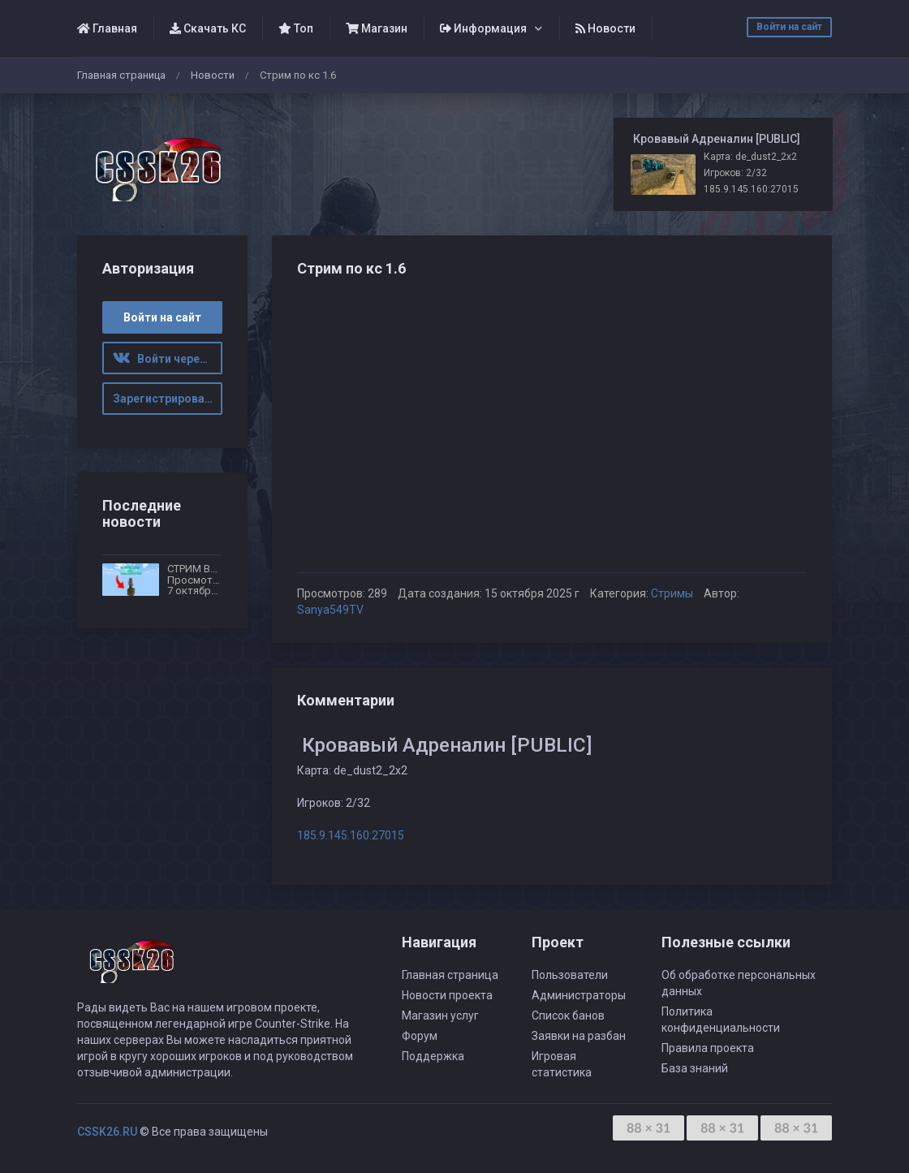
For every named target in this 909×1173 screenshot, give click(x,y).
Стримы (672, 593)
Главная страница (121, 75)
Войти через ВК (168, 358)
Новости (605, 28)
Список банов (568, 1015)
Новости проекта (447, 995)
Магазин (376, 28)
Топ (295, 28)
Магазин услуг (440, 1015)
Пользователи (570, 974)
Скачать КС (208, 28)
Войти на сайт (789, 26)
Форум (419, 1035)
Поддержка (433, 1056)
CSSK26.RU (107, 1131)
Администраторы (579, 995)
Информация (483, 28)
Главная (107, 28)
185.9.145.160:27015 (751, 189)
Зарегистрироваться (168, 398)
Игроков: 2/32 (735, 173)
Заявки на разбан (579, 1035)
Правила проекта (707, 1047)
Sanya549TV (330, 609)
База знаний (694, 1068)
